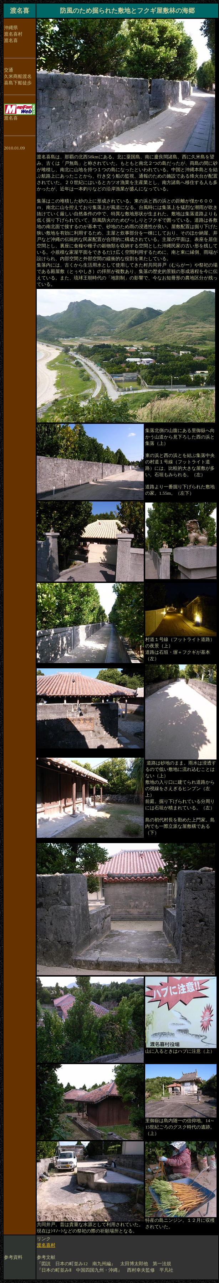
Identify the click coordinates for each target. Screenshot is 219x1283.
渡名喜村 (46, 1245)
